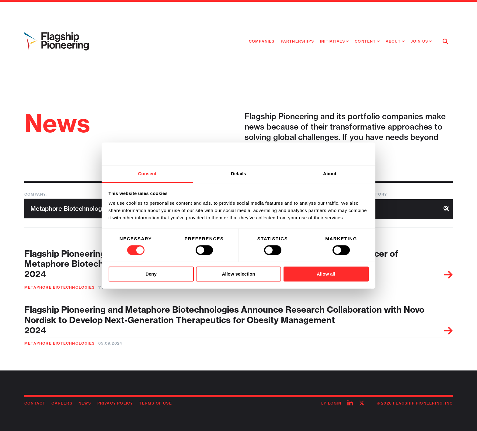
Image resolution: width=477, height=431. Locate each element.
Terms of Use (155, 403)
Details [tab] (238, 173)
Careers (61, 403)
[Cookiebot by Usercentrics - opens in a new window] (342, 153)
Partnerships (297, 41)
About (393, 41)
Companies (262, 41)
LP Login (331, 403)
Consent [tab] (147, 173)
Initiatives (332, 41)
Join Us (419, 41)
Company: (35, 194)
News (84, 403)
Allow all (326, 274)
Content (365, 41)
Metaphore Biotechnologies (59, 287)
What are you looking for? (353, 194)
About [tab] (329, 173)
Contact (34, 403)
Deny (151, 274)
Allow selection (238, 274)
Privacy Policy (115, 403)
